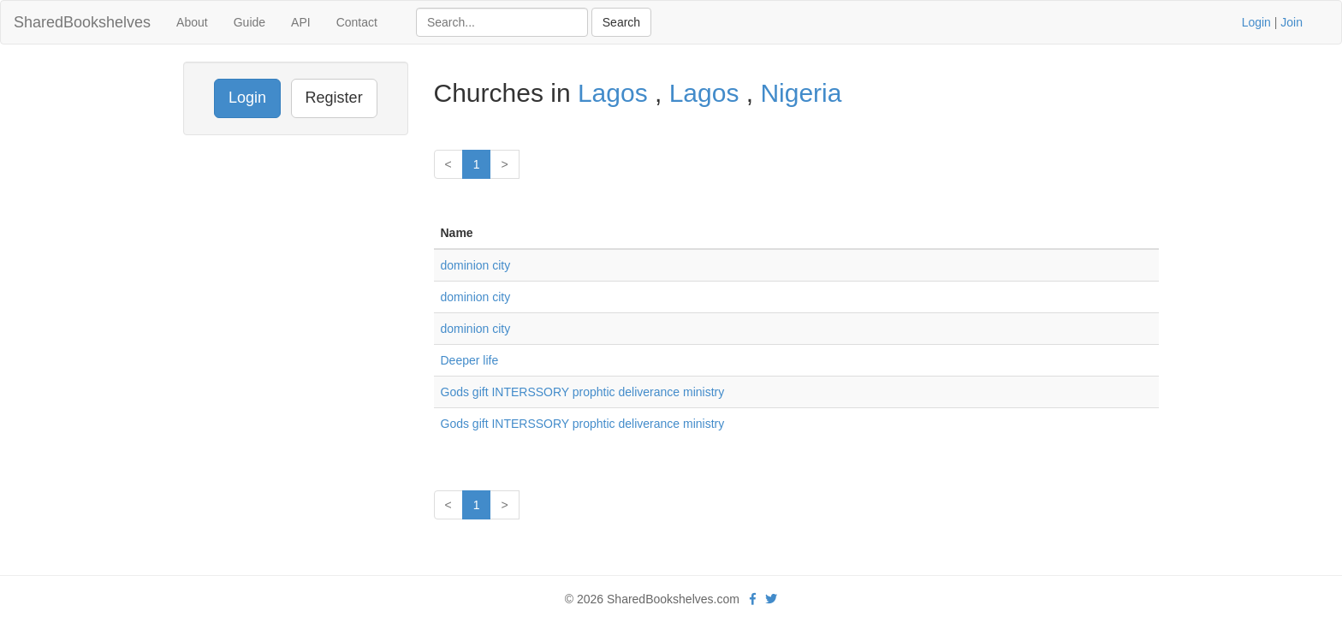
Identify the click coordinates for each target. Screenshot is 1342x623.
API (301, 22)
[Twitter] (771, 599)
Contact (356, 22)
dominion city (476, 265)
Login (1256, 22)
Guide (249, 22)
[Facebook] (753, 599)
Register (334, 97)
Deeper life (470, 360)
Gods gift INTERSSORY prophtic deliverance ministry (583, 392)
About (192, 22)
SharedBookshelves (82, 22)
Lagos (616, 93)
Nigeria (800, 93)
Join (1291, 22)
